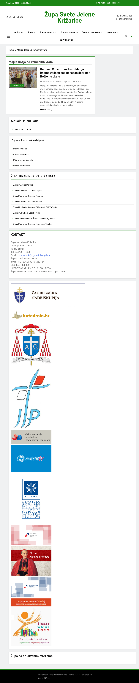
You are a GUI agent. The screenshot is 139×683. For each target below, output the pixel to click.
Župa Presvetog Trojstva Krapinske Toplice (32, 224)
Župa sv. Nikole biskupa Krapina (27, 190)
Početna (19, 33)
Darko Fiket (47, 81)
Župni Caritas (68, 33)
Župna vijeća (47, 33)
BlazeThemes (44, 678)
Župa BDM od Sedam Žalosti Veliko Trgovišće (34, 218)
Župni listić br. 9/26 (22, 129)
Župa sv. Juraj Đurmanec (24, 185)
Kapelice (111, 33)
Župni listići (66, 40)
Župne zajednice (91, 33)
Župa (30, 33)
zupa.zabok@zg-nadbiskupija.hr (34, 255)
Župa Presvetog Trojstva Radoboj (28, 196)
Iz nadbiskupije (17, 85)
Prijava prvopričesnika (23, 160)
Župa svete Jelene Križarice (69, 17)
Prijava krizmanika (21, 165)
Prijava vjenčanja (21, 154)
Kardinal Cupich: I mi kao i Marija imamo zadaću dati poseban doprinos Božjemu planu (65, 72)
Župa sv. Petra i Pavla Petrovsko (27, 201)
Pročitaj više (46, 109)
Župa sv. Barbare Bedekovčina (26, 213)
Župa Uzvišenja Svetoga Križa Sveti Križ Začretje (35, 207)
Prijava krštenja (20, 149)
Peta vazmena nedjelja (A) (108, 3)
